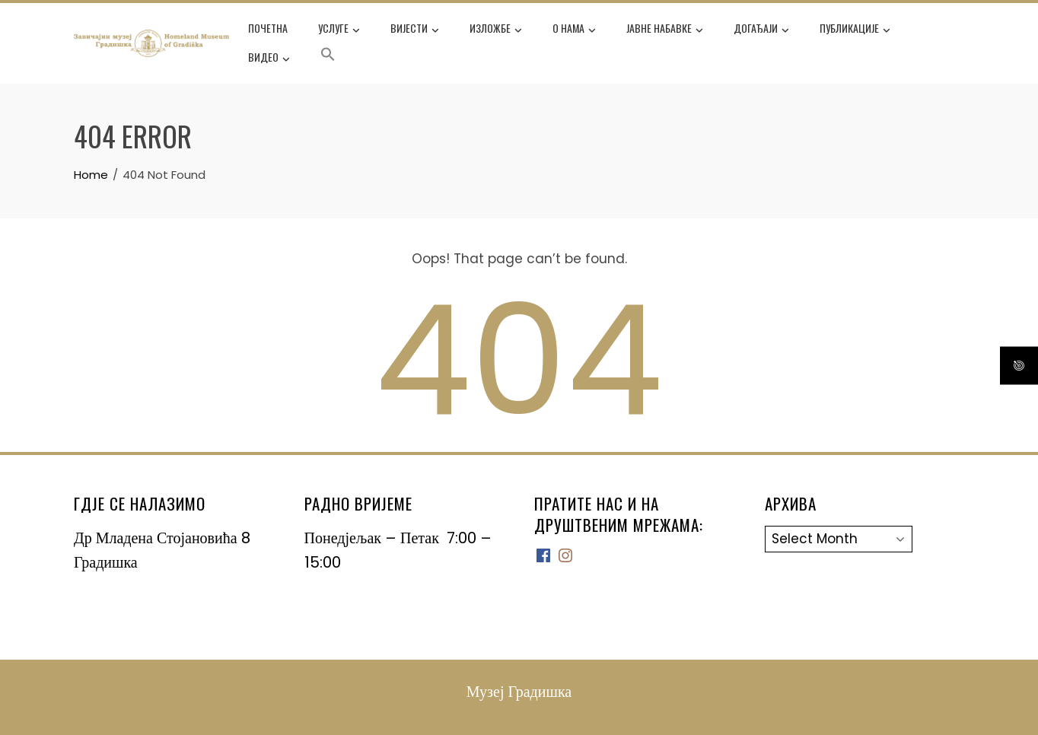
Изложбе (496, 29)
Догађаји (761, 29)
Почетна (268, 28)
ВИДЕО (269, 58)
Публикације (855, 29)
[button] (328, 57)
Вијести (414, 29)
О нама (574, 29)
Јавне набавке (664, 29)
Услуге (339, 29)
